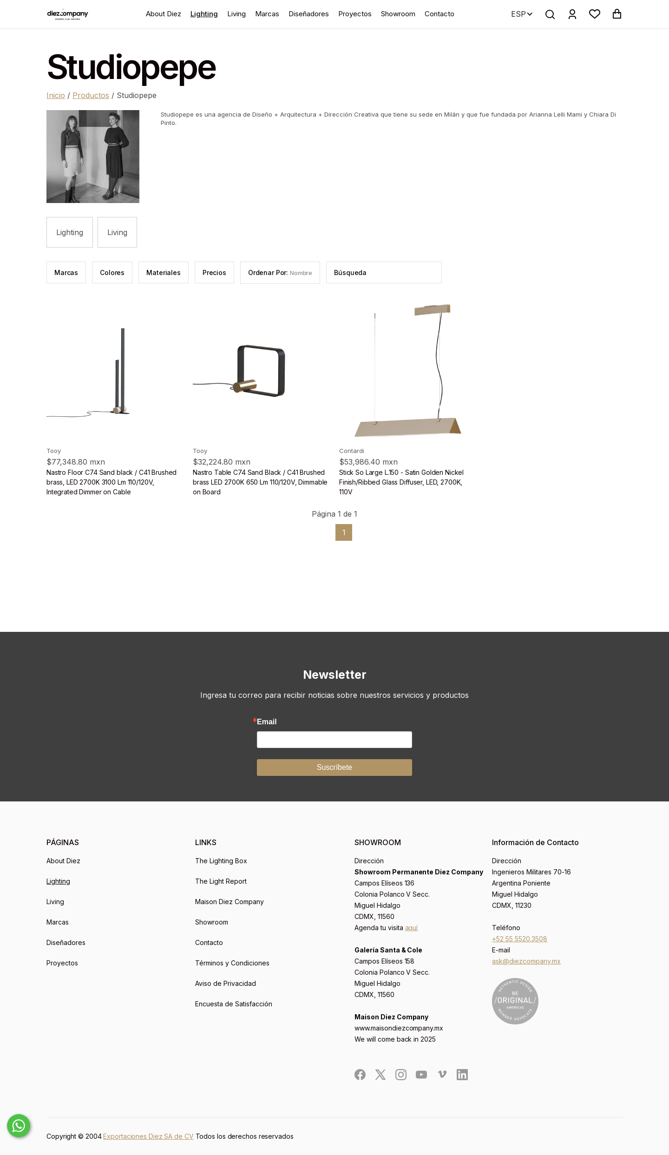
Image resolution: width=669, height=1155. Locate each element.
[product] (115, 371)
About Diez (163, 13)
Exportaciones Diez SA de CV (148, 1136)
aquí (411, 928)
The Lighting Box (221, 861)
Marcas (267, 13)
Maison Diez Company (229, 902)
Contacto (439, 13)
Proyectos (355, 13)
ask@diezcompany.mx (526, 961)
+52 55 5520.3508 (519, 939)
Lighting (204, 13)
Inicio (55, 95)
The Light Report (221, 881)
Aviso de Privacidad (225, 983)
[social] (360, 1074)
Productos (90, 95)
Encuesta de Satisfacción (233, 1004)
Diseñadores (309, 13)
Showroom (398, 13)
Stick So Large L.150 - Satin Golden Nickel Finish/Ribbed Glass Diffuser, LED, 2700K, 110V (401, 482)
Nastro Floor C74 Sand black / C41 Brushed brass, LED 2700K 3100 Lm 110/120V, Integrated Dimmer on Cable (111, 482)
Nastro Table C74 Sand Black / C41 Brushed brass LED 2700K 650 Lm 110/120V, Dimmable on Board (260, 482)
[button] (594, 14)
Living (236, 13)
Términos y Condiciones (232, 963)
